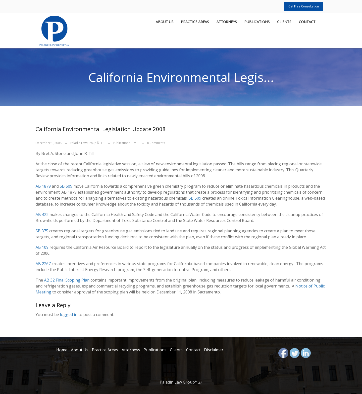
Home (61, 350)
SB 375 (42, 231)
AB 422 (42, 214)
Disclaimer (213, 350)
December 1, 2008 (48, 143)
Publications (257, 22)
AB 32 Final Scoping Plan (67, 280)
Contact (307, 22)
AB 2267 (43, 263)
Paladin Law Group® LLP (87, 143)
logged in (68, 314)
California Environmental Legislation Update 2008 (101, 129)
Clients (284, 22)
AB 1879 (43, 186)
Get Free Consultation (303, 6)
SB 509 (66, 186)
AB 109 (42, 247)
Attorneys (226, 22)
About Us (164, 22)
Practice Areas (195, 22)
